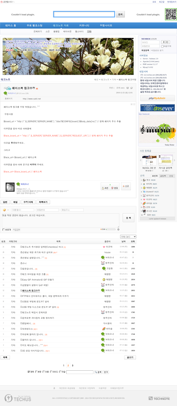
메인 (96, 79)
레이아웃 (67, 31)
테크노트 (105, 79)
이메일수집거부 (117, 388)
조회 (133, 241)
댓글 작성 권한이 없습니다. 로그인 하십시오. (60, 220)
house (107, 252)
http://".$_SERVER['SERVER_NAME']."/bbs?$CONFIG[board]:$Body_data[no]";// (58, 121)
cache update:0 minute (157, 219)
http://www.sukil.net (32, 98)
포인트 (155, 176)
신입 (171, 176)
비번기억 (167, 46)
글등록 (163, 176)
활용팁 (56, 31)
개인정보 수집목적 (87, 388)
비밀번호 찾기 (157, 50)
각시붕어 (107, 323)
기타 (89, 31)
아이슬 (107, 328)
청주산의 (107, 262)
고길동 (107, 268)
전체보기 (38, 31)
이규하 (107, 246)
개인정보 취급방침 (67, 388)
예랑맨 (107, 274)
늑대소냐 (10, 93)
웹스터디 (79, 31)
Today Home (169, 145)
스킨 (47, 31)
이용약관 (102, 388)
